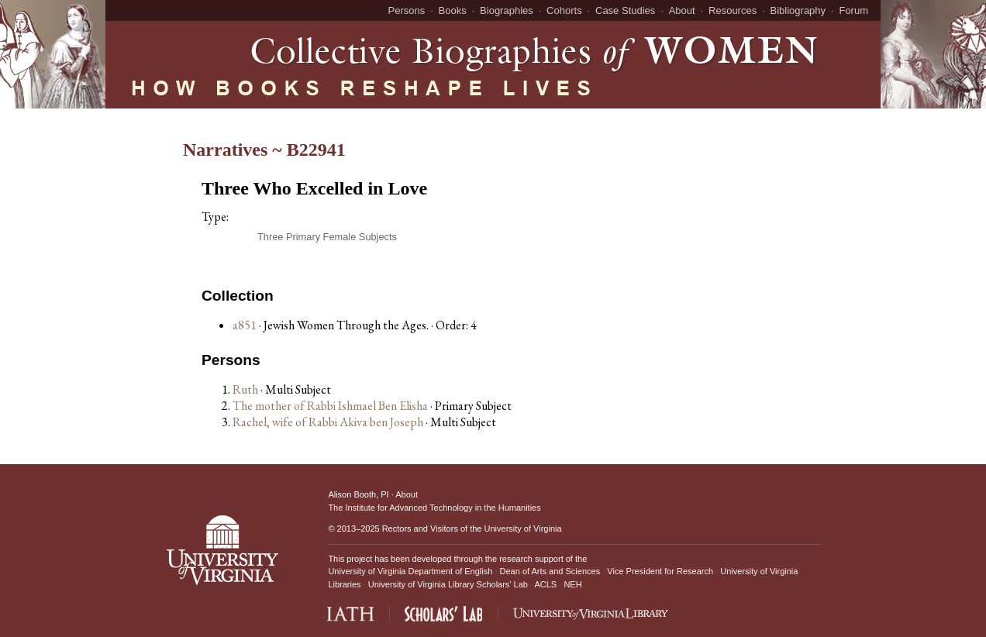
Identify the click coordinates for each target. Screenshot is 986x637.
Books (453, 10)
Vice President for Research (660, 571)
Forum (853, 10)
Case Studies (625, 10)
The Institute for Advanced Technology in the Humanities (434, 507)
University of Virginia (523, 528)
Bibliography (798, 10)
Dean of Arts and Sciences (550, 571)
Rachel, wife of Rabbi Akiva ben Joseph (329, 422)
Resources (732, 10)
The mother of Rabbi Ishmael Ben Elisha (331, 406)
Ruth (246, 389)
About (682, 10)
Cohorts (564, 10)
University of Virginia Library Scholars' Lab (448, 584)
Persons (407, 10)
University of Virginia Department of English (410, 571)
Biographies (506, 10)
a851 (245, 325)
